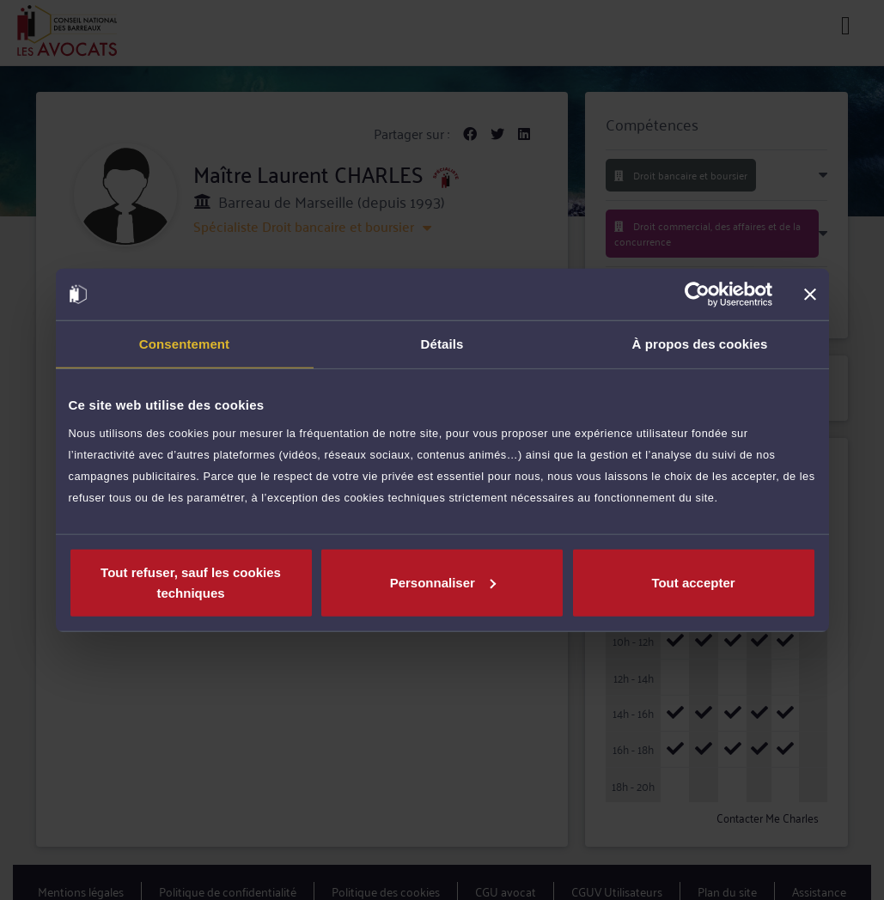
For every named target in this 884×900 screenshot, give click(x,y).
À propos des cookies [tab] (700, 344)
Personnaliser (443, 582)
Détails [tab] (442, 344)
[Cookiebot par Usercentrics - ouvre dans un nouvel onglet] (697, 294)
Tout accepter (693, 582)
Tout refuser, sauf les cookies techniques (191, 581)
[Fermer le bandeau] (810, 295)
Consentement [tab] (184, 344)
